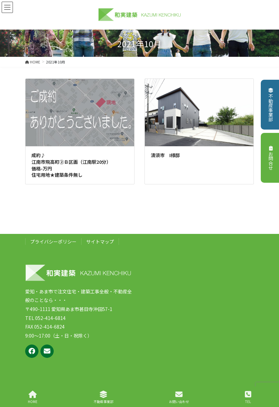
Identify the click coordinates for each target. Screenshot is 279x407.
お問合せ (270, 158)
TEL (248, 397)
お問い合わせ (179, 397)
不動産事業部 (270, 105)
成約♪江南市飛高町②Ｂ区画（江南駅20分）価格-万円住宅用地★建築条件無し (71, 165)
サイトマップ (100, 241)
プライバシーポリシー (53, 241)
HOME (32, 397)
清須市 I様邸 (165, 155)
